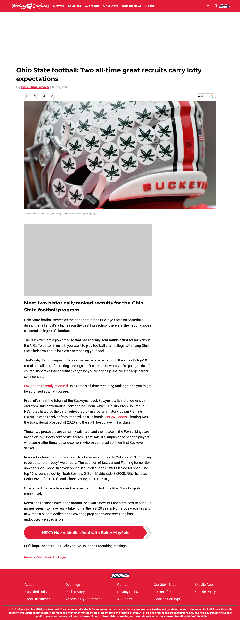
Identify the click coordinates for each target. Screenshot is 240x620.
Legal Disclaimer (37, 599)
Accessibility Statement (83, 599)
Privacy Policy (127, 592)
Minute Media (25, 609)
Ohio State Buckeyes (51, 557)
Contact (123, 585)
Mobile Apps (204, 585)
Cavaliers (74, 6)
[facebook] (208, 5)
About (149, 6)
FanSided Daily (35, 592)
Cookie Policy (205, 592)
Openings (72, 585)
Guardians (92, 6)
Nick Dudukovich (35, 87)
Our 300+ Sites (165, 585)
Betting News (131, 6)
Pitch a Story (75, 592)
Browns (58, 6)
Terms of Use (164, 592)
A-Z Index (124, 599)
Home (28, 557)
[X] (216, 5)
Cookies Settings (167, 599)
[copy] (52, 96)
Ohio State (110, 6)
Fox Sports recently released (46, 386)
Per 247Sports (116, 417)
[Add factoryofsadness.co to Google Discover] (206, 96)
